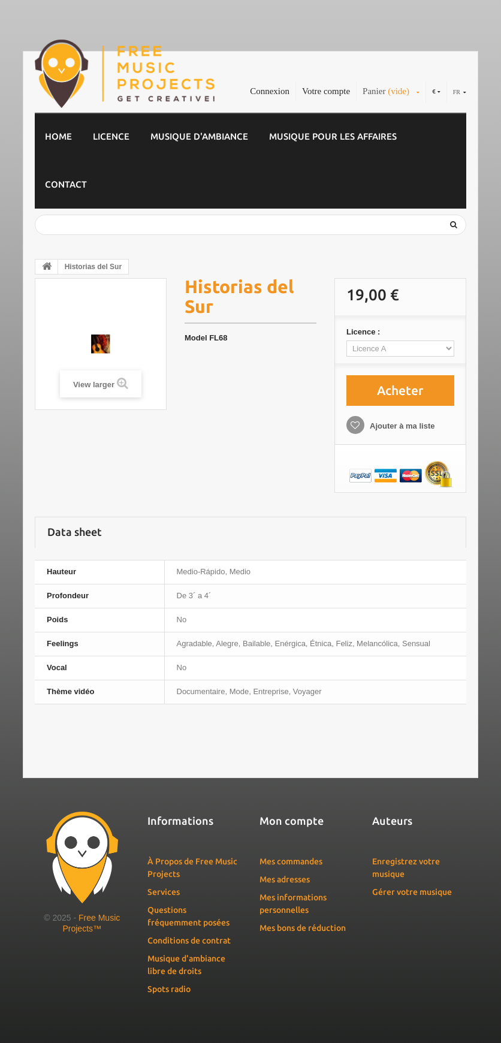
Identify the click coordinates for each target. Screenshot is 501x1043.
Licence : (364, 331)
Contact (66, 184)
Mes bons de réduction (302, 928)
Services (163, 892)
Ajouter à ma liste (401, 425)
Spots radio (169, 989)
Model (196, 337)
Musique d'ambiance (199, 136)
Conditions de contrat (189, 940)
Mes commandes (290, 861)
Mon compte (291, 821)
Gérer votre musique (412, 892)
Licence (111, 136)
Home (58, 136)
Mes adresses (284, 879)
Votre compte (326, 91)
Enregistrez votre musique (406, 868)
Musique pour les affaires (333, 136)
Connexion (269, 91)
